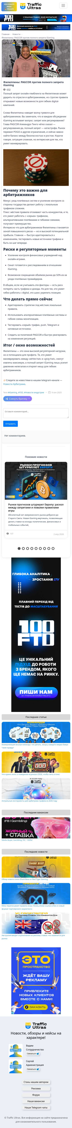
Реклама (36, 1088)
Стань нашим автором (36, 1082)
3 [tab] (27, 548)
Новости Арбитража (14, 384)
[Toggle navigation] (63, 5)
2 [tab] (23, 548)
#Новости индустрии (34, 392)
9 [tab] (53, 548)
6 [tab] (40, 548)
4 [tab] (31, 548)
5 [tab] (36, 548)
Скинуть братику (18, 398)
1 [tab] (19, 548)
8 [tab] (48, 548)
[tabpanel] (36, 503)
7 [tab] (44, 548)
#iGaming (12, 392)
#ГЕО (20, 392)
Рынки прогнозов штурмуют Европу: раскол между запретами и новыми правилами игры (36, 507)
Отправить (10, 423)
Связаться (33, 1053)
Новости (10, 496)
